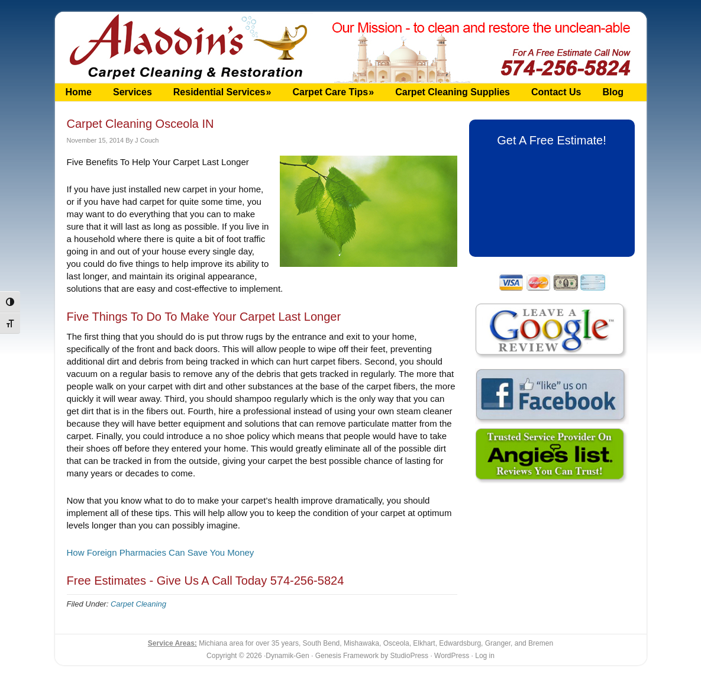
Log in (485, 656)
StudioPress (409, 656)
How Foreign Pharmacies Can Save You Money (160, 552)
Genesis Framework (347, 656)
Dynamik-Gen (287, 656)
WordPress (451, 656)
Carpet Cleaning (138, 603)
